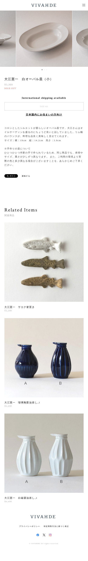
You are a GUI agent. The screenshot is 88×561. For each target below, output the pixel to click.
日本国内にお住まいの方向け (44, 114)
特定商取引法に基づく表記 (56, 526)
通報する (26, 176)
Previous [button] (5, 38)
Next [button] (82, 38)
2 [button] (44, 69)
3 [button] (46, 69)
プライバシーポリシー (29, 526)
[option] (44, 39)
